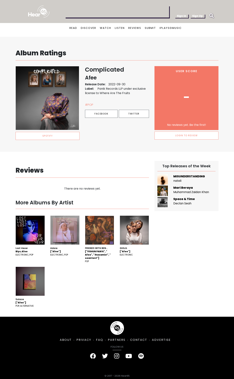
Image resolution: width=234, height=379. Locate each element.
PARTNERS (116, 340)
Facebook (101, 113)
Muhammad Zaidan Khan (191, 192)
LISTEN (120, 28)
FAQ (99, 340)
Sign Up (197, 16)
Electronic (22, 254)
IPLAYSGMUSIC (171, 28)
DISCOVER (88, 28)
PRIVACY (83, 340)
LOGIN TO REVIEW (186, 135)
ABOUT (66, 340)
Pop (31, 254)
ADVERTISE (161, 340)
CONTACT (138, 340)
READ (73, 28)
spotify (47, 135)
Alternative (27, 305)
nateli (177, 181)
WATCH (105, 28)
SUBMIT (150, 28)
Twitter (133, 113)
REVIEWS (134, 28)
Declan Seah (182, 203)
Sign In (181, 16)
